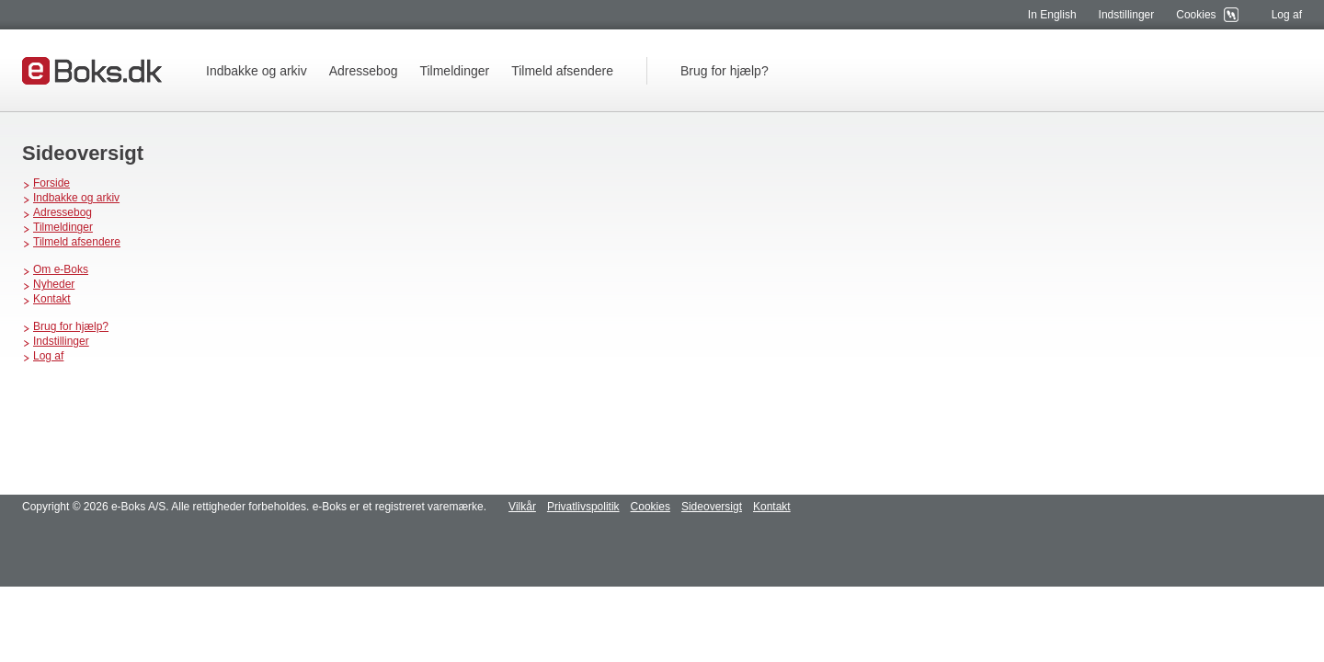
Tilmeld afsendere (562, 70)
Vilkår (522, 506)
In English (1052, 14)
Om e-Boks (60, 269)
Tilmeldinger (454, 70)
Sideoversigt (711, 506)
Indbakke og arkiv (256, 70)
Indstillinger (1127, 14)
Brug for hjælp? (724, 70)
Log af (1287, 14)
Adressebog (363, 70)
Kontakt (52, 298)
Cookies (1196, 14)
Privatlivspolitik (583, 506)
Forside (51, 183)
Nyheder (53, 284)
